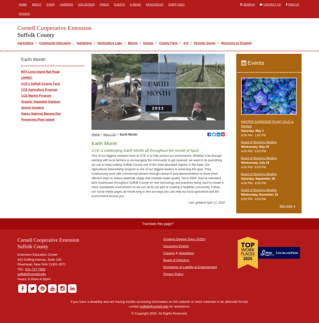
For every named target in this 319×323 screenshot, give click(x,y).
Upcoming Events (176, 246)
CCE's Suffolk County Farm (40, 83)
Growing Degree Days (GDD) (184, 239)
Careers (66, 4)
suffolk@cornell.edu (31, 274)
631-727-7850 (35, 269)
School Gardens (32, 107)
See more (286, 206)
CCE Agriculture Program (39, 89)
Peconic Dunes (204, 43)
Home (23, 4)
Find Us (293, 4)
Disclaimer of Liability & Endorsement (190, 267)
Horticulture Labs (109, 43)
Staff (50, 4)
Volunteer (86, 4)
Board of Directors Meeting (259, 142)
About (36, 4)
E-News (135, 4)
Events (119, 4)
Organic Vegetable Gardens (40, 101)
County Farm (168, 43)
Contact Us (272, 4)
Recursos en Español (236, 43)
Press (104, 4)
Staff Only (176, 4)
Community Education (55, 43)
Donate (24, 13)
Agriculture (25, 43)
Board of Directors (176, 260)
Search (249, 4)
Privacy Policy (173, 274)
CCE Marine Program (36, 95)
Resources (154, 4)
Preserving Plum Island (37, 119)
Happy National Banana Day (41, 113)
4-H (185, 43)
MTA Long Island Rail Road (40, 72)
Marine (133, 43)
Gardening (84, 43)
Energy (148, 43)
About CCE (109, 134)
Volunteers (186, 253)
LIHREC (26, 78)
